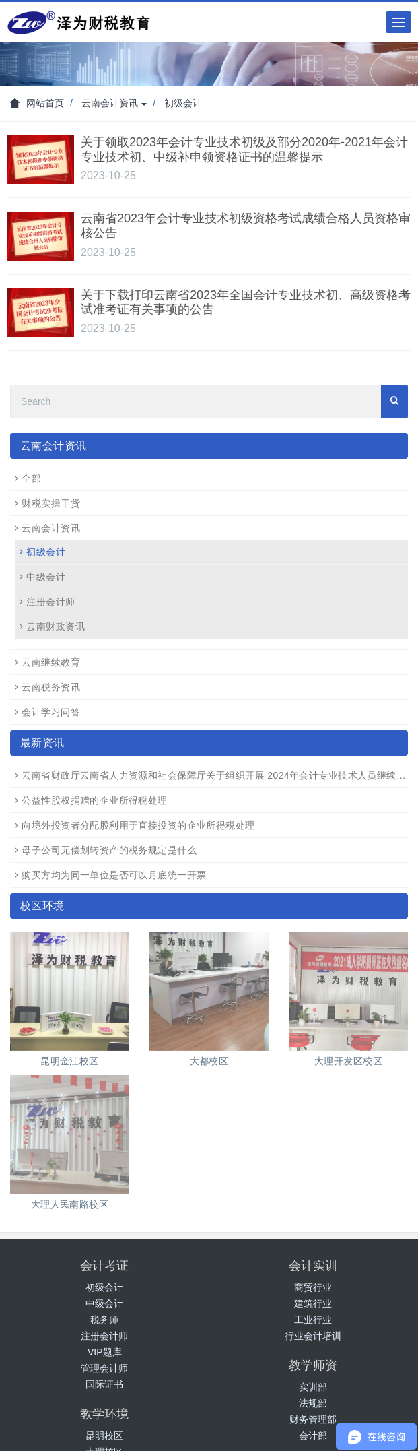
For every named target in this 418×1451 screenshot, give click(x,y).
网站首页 (37, 103)
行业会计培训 (313, 1335)
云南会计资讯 (114, 103)
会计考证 (104, 1265)
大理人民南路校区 (69, 1204)
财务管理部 (313, 1419)
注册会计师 (50, 601)
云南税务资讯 (51, 687)
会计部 (313, 1435)
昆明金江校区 (69, 1061)
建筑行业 (313, 1303)
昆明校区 (104, 1435)
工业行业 (313, 1319)
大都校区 (209, 1061)
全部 (31, 478)
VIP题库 (105, 1352)
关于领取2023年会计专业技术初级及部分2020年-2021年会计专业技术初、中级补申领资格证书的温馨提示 (244, 149)
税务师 (104, 1319)
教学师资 (313, 1365)
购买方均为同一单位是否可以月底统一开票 (114, 875)
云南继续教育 (51, 662)
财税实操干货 (51, 503)
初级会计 (183, 103)
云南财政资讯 (55, 626)
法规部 (313, 1403)
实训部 (313, 1387)
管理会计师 (104, 1368)
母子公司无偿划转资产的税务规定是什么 (109, 850)
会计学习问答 (51, 712)
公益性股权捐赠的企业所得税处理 (94, 800)
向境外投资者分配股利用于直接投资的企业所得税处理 (138, 825)
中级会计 (45, 576)
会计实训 (313, 1265)
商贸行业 (313, 1287)
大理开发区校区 (348, 1061)
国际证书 (104, 1384)
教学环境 (104, 1414)
